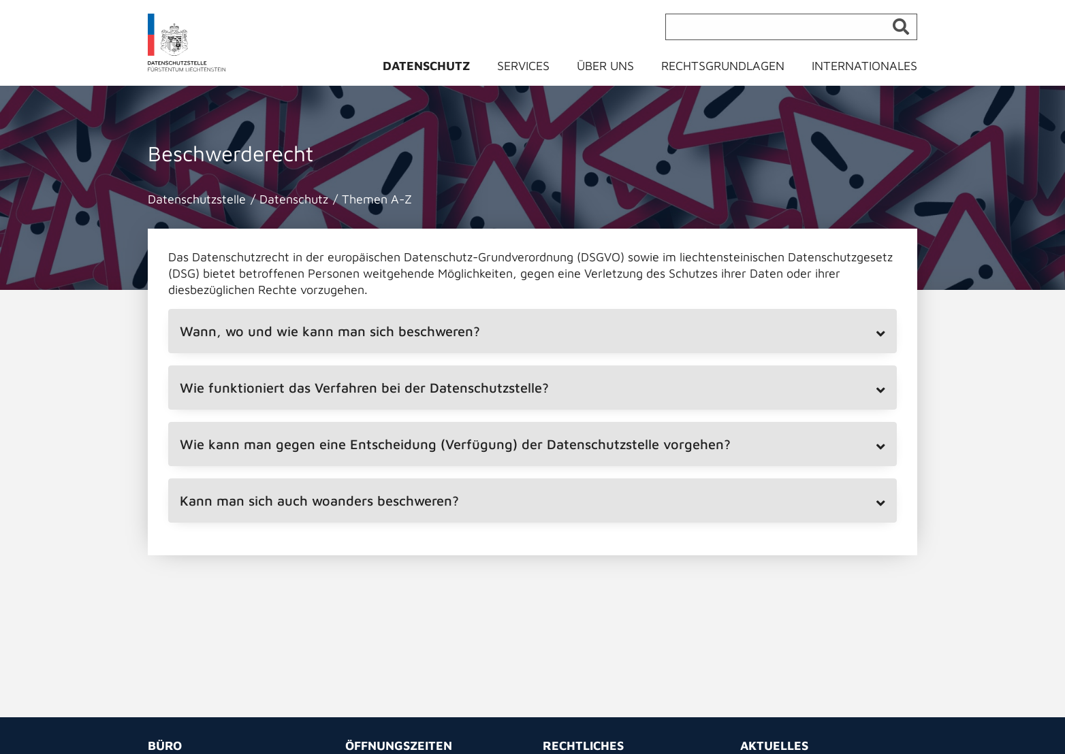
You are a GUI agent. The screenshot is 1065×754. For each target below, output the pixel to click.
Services (523, 66)
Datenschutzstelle (197, 199)
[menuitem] (434, 69)
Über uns (605, 66)
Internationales (864, 66)
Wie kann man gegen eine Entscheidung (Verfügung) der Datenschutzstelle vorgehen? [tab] (455, 444)
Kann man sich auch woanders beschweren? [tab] (319, 500)
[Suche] (791, 27)
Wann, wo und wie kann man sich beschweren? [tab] (330, 331)
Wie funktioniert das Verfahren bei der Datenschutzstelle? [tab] (364, 387)
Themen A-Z (377, 199)
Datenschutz (426, 66)
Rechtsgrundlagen (722, 66)
